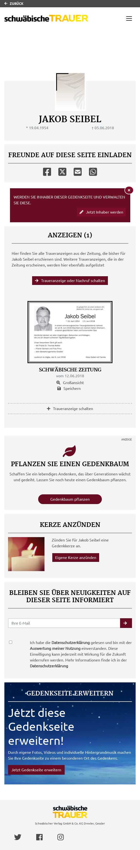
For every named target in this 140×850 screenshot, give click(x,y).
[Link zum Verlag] (46, 18)
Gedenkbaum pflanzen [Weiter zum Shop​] (70, 499)
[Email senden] (64, 623)
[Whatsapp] (93, 171)
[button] (126, 623)
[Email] (78, 171)
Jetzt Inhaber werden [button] (101, 212)
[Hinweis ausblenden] (129, 190)
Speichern (69, 388)
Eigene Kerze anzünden (75, 557)
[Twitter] (62, 171)
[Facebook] (47, 171)
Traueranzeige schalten (70, 408)
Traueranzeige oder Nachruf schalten (70, 280)
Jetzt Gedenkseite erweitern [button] (36, 770)
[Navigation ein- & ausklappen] (129, 18)
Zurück (14, 4)
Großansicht (70, 382)
